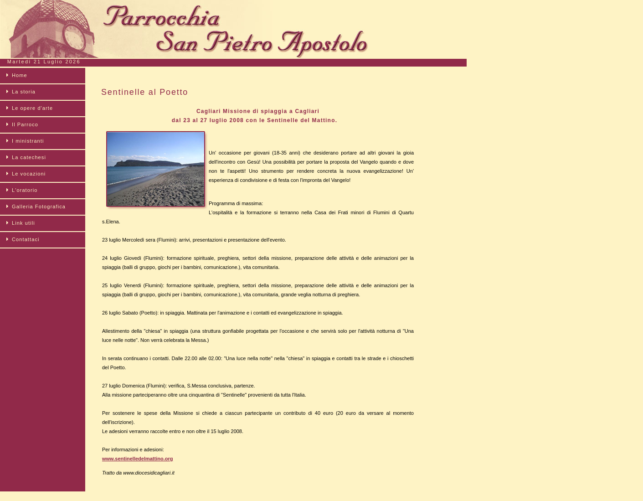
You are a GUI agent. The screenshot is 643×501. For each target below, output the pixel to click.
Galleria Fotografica (39, 206)
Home (19, 75)
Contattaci (26, 239)
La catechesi (29, 157)
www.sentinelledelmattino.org (137, 458)
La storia (24, 91)
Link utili (23, 223)
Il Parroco (25, 124)
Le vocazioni (29, 173)
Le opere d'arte (32, 108)
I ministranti (28, 141)
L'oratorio (25, 190)
